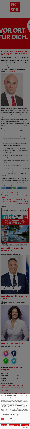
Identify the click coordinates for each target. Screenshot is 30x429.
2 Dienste (7, 422)
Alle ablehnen (4, 425)
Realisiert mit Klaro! (26, 427)
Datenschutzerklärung (5, 415)
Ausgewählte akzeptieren (14, 425)
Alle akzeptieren (25, 425)
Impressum (26, 415)
